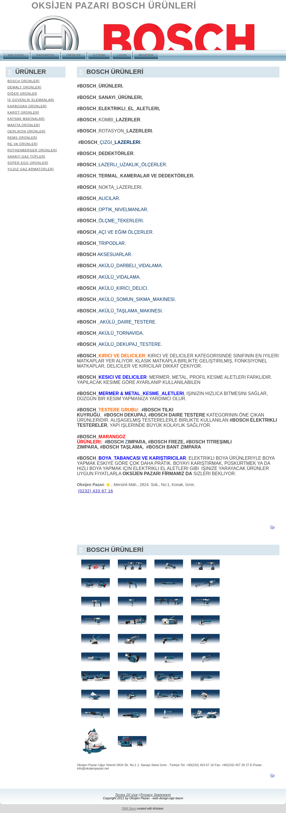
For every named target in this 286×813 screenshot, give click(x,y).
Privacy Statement (155, 794)
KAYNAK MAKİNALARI (26, 118)
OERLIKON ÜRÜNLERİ (26, 131)
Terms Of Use (126, 794)
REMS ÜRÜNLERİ (22, 137)
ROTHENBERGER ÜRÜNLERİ (32, 150)
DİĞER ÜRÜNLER (22, 93)
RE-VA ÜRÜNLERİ (22, 144)
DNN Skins (129, 808)
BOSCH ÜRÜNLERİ (23, 81)
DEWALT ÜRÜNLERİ (24, 87)
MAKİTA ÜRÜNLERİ (23, 125)
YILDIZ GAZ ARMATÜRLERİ (30, 169)
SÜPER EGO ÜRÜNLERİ (27, 162)
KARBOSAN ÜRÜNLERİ (27, 106)
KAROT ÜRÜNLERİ (23, 112)
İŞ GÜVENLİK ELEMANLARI (30, 100)
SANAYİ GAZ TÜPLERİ (26, 156)
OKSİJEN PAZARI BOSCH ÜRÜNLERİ (113, 6)
